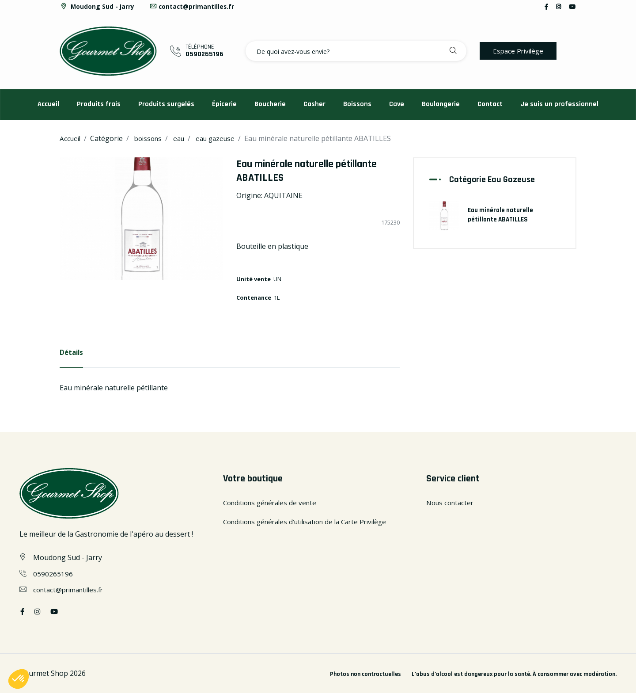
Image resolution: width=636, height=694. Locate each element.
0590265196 (204, 54)
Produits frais (99, 104)
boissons (151, 138)
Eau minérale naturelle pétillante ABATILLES (502, 214)
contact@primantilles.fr (193, 6)
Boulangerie (441, 104)
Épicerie (224, 104)
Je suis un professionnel (559, 104)
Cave (396, 104)
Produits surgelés (166, 104)
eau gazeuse (222, 138)
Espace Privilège (519, 51)
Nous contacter (451, 503)
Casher (314, 104)
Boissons (357, 104)
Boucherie (270, 104)
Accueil (48, 104)
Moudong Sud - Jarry (97, 6)
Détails (72, 353)
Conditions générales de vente (273, 503)
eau (184, 138)
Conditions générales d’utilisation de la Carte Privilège (312, 522)
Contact (490, 104)
